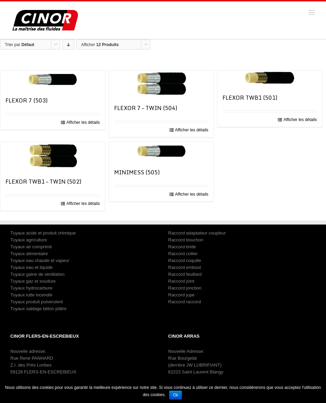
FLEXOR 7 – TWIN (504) (145, 108)
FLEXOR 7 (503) (27, 100)
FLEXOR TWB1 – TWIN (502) (44, 181)
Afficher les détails (83, 122)
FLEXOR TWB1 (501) (250, 97)
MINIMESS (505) (137, 172)
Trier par (19, 44)
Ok (175, 395)
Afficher (100, 44)
